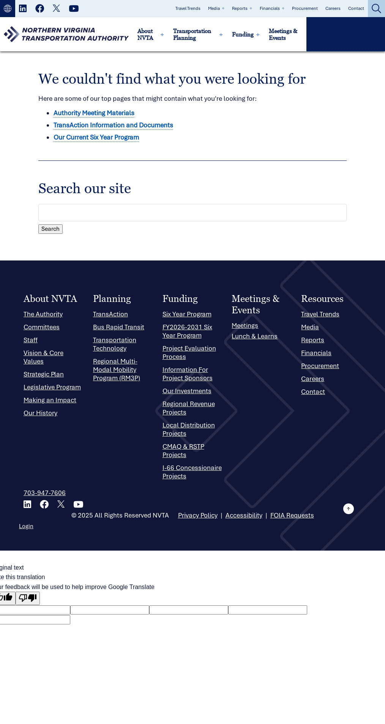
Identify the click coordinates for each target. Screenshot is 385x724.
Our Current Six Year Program (96, 137)
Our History (40, 413)
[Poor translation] (28, 598)
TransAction (110, 314)
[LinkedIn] (23, 8)
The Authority (43, 314)
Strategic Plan (44, 374)
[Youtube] (74, 8)
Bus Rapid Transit (118, 327)
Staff (31, 340)
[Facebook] (39, 8)
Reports (240, 8)
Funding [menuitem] (243, 34)
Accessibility (244, 515)
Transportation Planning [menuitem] (192, 34)
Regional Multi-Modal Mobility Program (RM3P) (116, 369)
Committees (42, 327)
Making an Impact (50, 400)
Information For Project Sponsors (188, 373)
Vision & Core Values (43, 357)
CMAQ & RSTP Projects (183, 450)
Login (26, 526)
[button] (7, 8)
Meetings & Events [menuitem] (283, 34)
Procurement (305, 8)
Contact (356, 8)
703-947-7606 (45, 493)
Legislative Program (52, 387)
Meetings (245, 325)
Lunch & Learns (255, 336)
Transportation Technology (114, 344)
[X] (56, 8)
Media (214, 8)
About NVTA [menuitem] (145, 34)
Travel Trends (187, 8)
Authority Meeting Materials (94, 113)
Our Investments (187, 391)
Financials (270, 8)
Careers (333, 8)
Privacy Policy (198, 515)
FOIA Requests (292, 515)
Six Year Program (187, 314)
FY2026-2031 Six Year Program (187, 331)
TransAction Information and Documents (113, 125)
